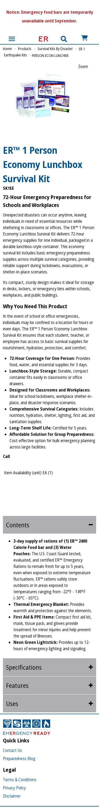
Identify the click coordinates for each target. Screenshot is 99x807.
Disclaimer (12, 796)
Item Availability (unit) (22, 473)
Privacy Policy (14, 788)
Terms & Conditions (19, 779)
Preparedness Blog (19, 758)
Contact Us (12, 750)
